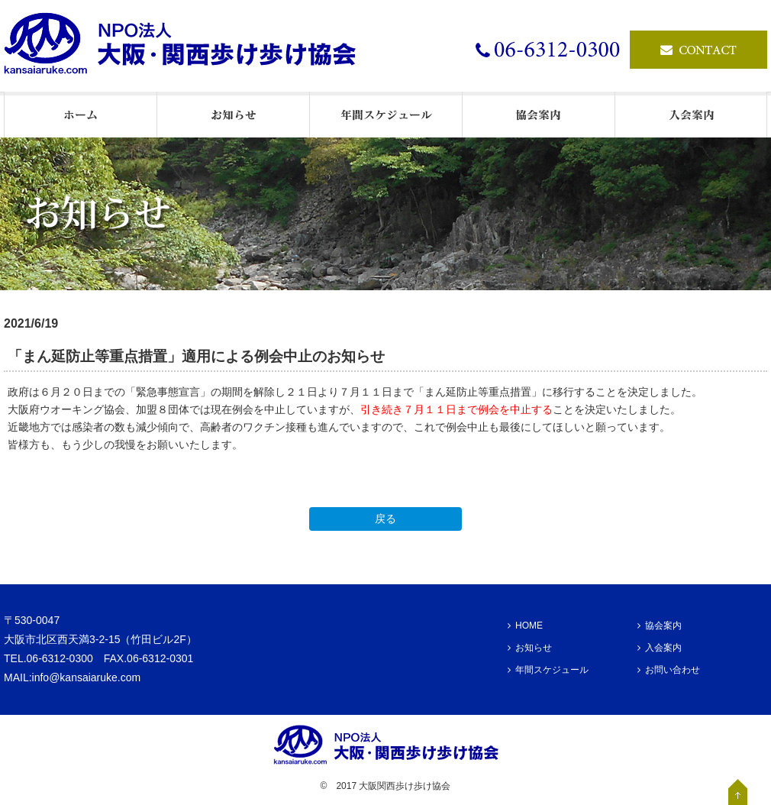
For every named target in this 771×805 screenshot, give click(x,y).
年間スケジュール (548, 669)
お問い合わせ (668, 669)
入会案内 (659, 647)
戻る (385, 518)
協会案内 (659, 625)
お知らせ (530, 647)
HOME (525, 625)
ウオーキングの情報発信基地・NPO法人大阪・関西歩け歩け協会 (187, 46)
